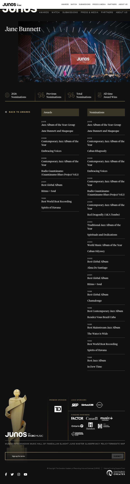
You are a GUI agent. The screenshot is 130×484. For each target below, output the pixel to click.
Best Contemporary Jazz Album (105, 311)
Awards (44, 12)
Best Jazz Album (96, 360)
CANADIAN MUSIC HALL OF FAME (35, 443)
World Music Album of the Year (104, 245)
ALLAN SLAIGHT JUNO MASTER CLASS (71, 443)
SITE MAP (120, 443)
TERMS (111, 443)
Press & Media (89, 12)
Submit (118, 456)
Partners (107, 12)
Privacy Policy (100, 443)
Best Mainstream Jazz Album (103, 327)
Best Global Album (51, 185)
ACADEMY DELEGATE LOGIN (115, 6)
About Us (121, 12)
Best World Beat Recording (56, 201)
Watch (56, 12)
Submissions (70, 12)
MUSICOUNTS (12, 443)
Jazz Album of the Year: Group (58, 125)
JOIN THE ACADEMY (92, 6)
